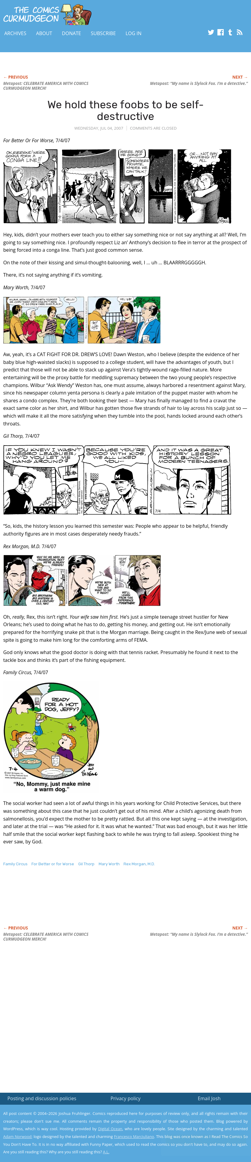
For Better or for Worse (52, 864)
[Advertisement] (112, 902)
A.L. (106, 1151)
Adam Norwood (17, 1136)
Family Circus (15, 864)
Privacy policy (125, 1098)
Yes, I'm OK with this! (200, 1139)
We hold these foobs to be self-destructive (125, 110)
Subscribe (103, 33)
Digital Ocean (110, 1128)
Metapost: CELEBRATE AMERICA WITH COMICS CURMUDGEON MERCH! (45, 86)
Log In (134, 33)
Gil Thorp (86, 864)
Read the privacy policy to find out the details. (197, 1124)
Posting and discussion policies (41, 1098)
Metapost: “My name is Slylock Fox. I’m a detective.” (199, 83)
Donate (71, 33)
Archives (15, 33)
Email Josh (209, 1098)
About (44, 33)
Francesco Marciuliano (134, 1136)
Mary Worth (109, 864)
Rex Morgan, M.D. (139, 864)
